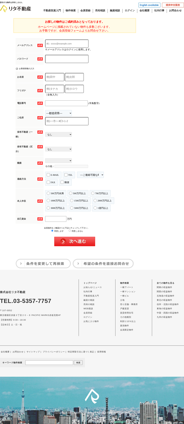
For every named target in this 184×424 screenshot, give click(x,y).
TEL (68, 174)
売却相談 (100, 10)
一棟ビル (124, 296)
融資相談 (115, 10)
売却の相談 (89, 304)
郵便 (65, 182)
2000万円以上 (103, 200)
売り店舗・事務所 (129, 304)
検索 (78, 362)
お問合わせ (175, 10)
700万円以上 (99, 193)
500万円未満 (55, 193)
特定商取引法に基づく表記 (81, 352)
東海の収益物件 (164, 308)
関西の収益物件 (164, 291)
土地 (122, 300)
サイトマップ (33, 352)
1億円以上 (101, 207)
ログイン (130, 10)
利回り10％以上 (128, 321)
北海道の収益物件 (165, 296)
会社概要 (144, 10)
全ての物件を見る (165, 283)
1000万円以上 (56, 200)
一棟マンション (128, 291)
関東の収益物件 (164, 287)
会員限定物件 (126, 330)
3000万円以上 (56, 207)
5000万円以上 (79, 207)
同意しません (76, 231)
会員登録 (85, 10)
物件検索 (71, 10)
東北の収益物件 (164, 300)
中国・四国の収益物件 (168, 313)
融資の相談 (89, 300)
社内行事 (159, 10)
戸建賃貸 (124, 308)
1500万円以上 (79, 200)
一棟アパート (126, 287)
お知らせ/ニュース (93, 287)
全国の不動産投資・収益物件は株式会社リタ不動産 (89, 413)
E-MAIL (53, 174)
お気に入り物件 (91, 321)
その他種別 (125, 317)
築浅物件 (124, 325)
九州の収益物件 (164, 317)
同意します (57, 231)
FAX (51, 182)
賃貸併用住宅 (126, 313)
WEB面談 (88, 308)
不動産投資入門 (52, 10)
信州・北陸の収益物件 (168, 304)
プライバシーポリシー (54, 352)
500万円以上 (77, 193)
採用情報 (101, 352)
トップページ (90, 283)
